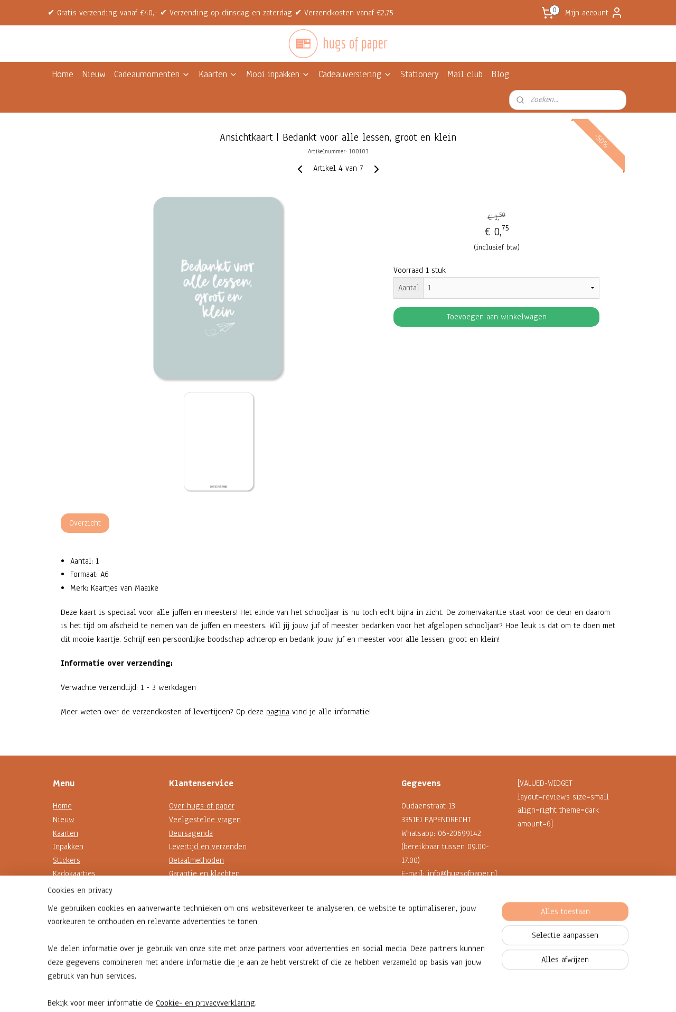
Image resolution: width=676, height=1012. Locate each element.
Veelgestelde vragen (205, 819)
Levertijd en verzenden (208, 846)
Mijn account (594, 12)
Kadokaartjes (74, 873)
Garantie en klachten (204, 873)
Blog (500, 74)
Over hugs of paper (201, 806)
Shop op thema (78, 901)
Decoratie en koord (85, 887)
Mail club (465, 74)
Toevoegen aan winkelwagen (497, 316)
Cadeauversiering (355, 74)
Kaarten (218, 74)
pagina (277, 711)
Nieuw (94, 74)
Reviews (183, 928)
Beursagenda (191, 833)
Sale (60, 914)
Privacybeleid (192, 914)
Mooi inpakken (278, 74)
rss (328, 993)
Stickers (66, 860)
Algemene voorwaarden (209, 901)
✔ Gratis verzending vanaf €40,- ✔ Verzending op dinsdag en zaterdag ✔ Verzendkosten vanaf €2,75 (220, 12)
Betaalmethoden (196, 860)
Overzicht (85, 523)
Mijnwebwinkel (433, 993)
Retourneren (190, 887)
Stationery (419, 74)
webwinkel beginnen (360, 993)
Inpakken (68, 846)
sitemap (309, 993)
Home (62, 74)
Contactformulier (429, 914)
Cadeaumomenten (152, 74)
